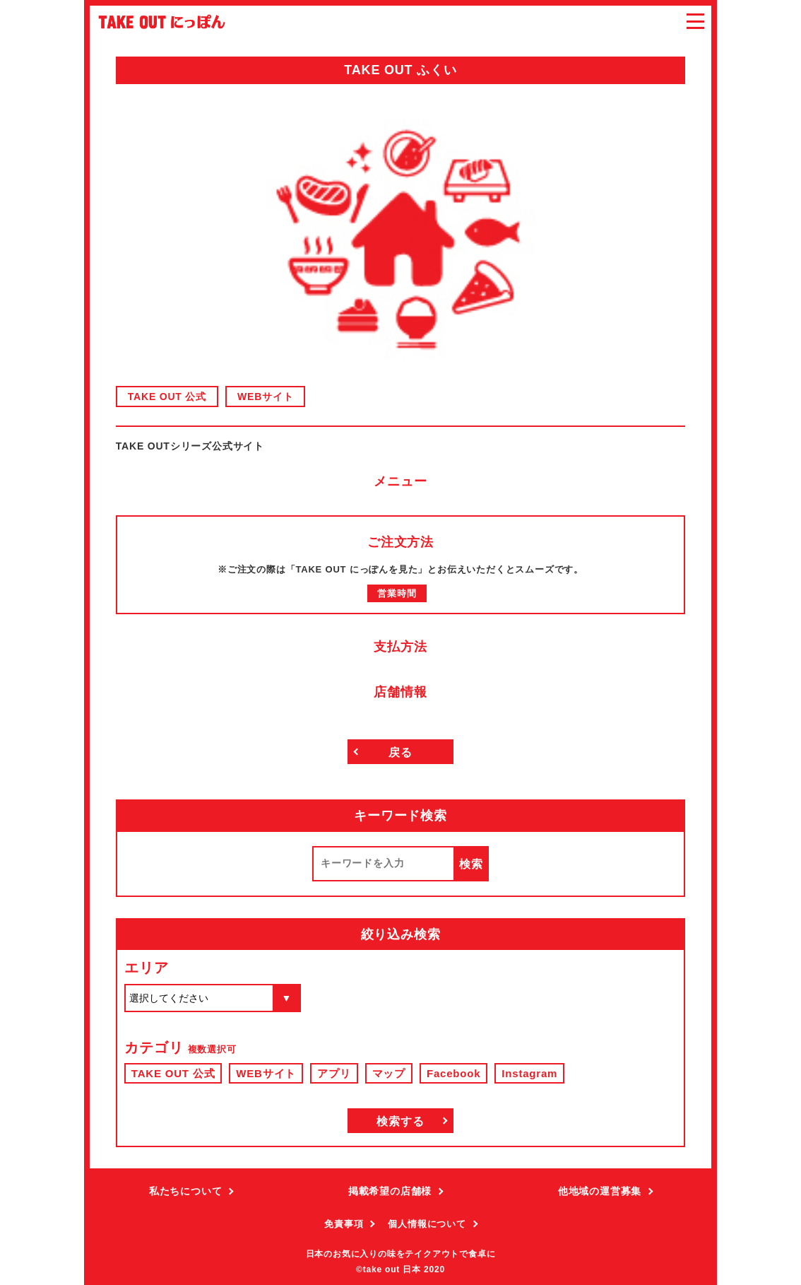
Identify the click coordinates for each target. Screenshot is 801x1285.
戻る (400, 752)
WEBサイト (265, 396)
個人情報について (426, 1224)
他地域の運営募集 (599, 1191)
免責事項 (343, 1224)
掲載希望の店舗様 (390, 1191)
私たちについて (185, 1191)
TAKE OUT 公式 (167, 396)
